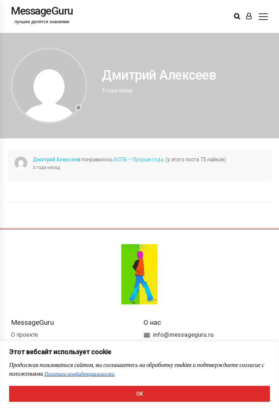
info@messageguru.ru (183, 334)
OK (139, 394)
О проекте (24, 334)
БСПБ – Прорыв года (138, 159)
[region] (139, 374)
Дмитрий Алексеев (56, 159)
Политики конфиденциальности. (79, 374)
